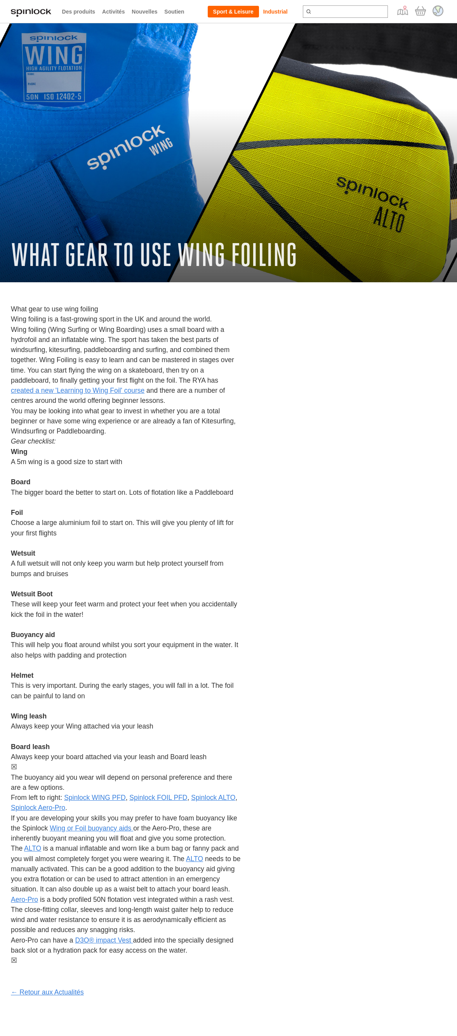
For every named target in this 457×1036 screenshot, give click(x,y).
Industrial (275, 12)
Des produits (79, 12)
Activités (113, 12)
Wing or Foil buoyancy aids (91, 828)
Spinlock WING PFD (95, 797)
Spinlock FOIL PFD (158, 797)
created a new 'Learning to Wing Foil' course (77, 390)
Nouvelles (144, 12)
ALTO (32, 848)
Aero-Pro (24, 899)
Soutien (174, 12)
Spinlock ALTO (213, 797)
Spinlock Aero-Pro (38, 808)
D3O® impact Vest (104, 940)
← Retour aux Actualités (47, 992)
